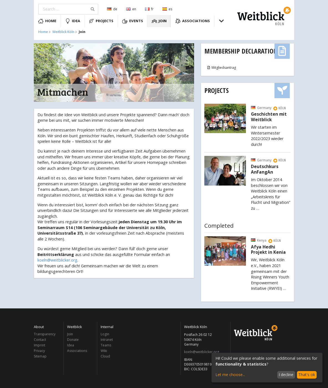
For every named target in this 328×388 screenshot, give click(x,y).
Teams (106, 345)
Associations (192, 21)
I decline (286, 374)
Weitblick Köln (63, 32)
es (167, 9)
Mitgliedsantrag (221, 67)
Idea (72, 21)
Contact (40, 339)
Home (47, 21)
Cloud (105, 356)
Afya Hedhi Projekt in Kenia (268, 249)
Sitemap (40, 356)
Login (105, 334)
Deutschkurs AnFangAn (264, 169)
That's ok (306, 374)
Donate (73, 339)
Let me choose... (230, 374)
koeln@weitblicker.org (57, 260)
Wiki (104, 350)
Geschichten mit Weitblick (269, 117)
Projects (101, 21)
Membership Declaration (241, 50)
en (131, 9)
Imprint (39, 345)
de (112, 9)
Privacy (39, 350)
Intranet (107, 339)
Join (159, 21)
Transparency (44, 334)
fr (149, 9)
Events (132, 21)
